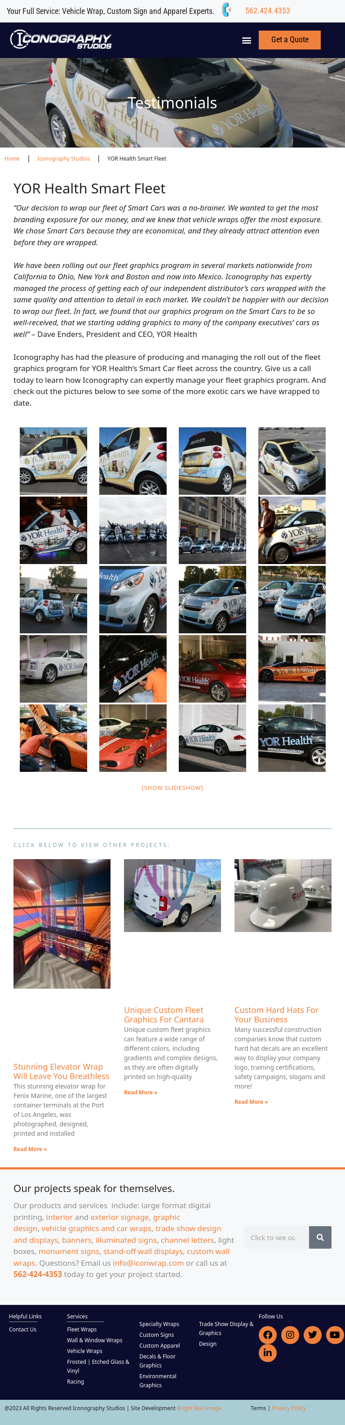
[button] (246, 40)
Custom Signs (156, 1335)
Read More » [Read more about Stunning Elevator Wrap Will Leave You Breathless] (30, 1149)
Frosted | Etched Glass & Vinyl (98, 1366)
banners (77, 1240)
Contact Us (22, 1329)
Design (208, 1344)
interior (59, 1217)
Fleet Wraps (82, 1329)
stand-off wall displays (143, 1251)
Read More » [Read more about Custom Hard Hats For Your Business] (251, 1102)
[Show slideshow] (172, 788)
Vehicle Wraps (84, 1351)
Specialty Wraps (159, 1324)
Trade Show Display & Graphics (226, 1328)
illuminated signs (126, 1240)
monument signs (69, 1251)
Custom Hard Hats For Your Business (276, 1014)
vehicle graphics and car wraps (97, 1228)
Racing (75, 1381)
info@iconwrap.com (148, 1263)
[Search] (320, 1237)
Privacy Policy (289, 1408)
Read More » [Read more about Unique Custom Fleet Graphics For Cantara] (141, 1092)
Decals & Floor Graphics (157, 1361)
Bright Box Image (199, 1408)
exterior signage (120, 1217)
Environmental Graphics (157, 1380)
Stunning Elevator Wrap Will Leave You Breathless (61, 1071)
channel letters (187, 1240)
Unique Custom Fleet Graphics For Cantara (164, 1014)
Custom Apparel (159, 1345)
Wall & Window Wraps (94, 1340)
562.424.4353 (267, 10)
